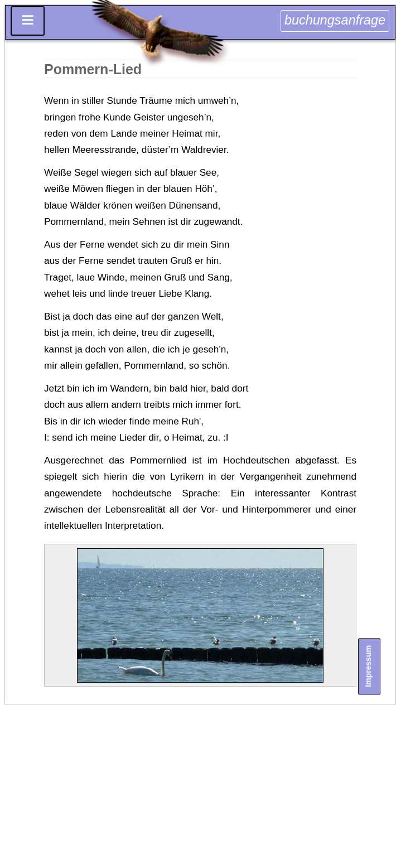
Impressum (368, 666)
